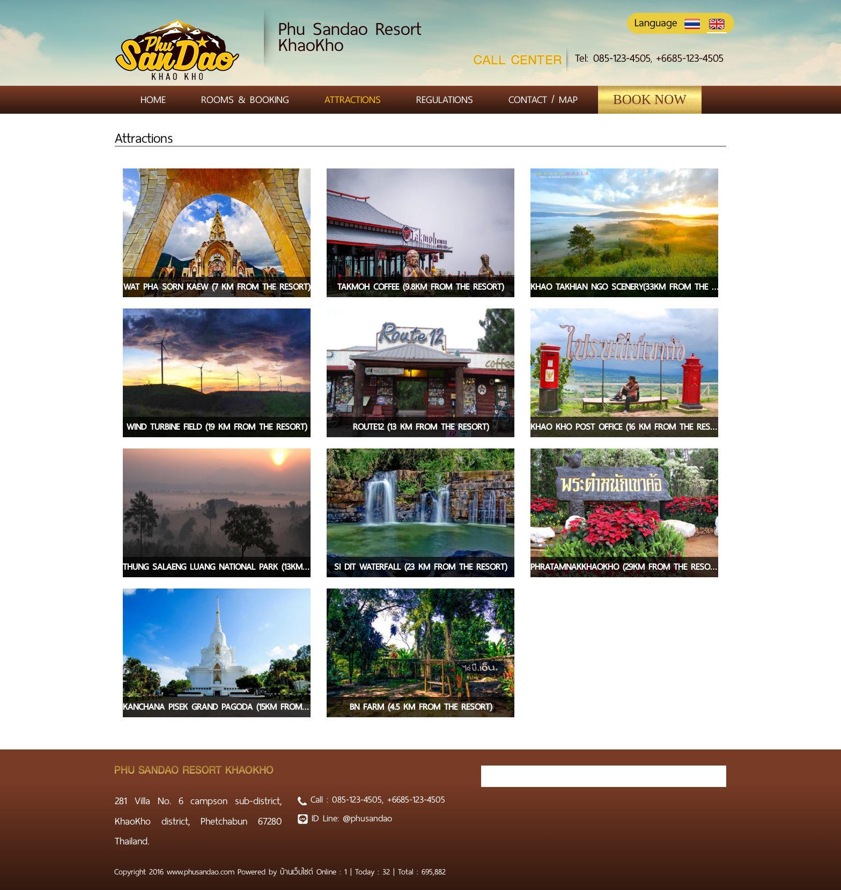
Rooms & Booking (245, 99)
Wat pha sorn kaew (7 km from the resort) (216, 287)
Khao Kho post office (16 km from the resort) (624, 427)
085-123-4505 (357, 799)
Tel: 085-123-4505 (613, 58)
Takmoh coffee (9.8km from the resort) (420, 287)
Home (153, 99)
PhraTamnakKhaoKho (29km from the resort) (624, 567)
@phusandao (367, 818)
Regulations (444, 99)
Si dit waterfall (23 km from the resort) (420, 567)
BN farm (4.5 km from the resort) (421, 707)
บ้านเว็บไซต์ (298, 872)
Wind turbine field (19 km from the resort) (217, 427)
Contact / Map (543, 99)
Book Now (650, 99)
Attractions (352, 99)
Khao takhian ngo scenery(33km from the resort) (624, 287)
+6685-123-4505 (690, 58)
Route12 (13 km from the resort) (421, 427)
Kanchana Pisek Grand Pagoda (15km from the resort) (217, 707)
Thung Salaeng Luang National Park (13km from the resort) (217, 567)
